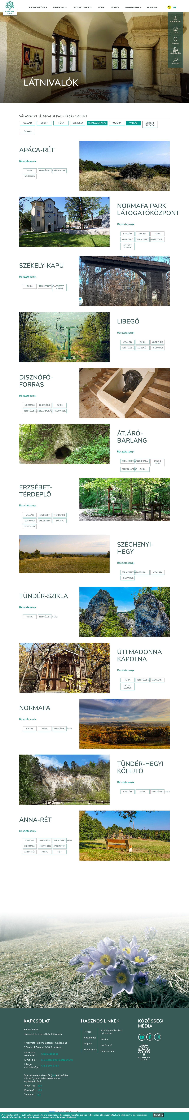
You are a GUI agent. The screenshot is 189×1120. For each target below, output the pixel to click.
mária (59, 520)
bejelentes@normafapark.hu (57, 1060)
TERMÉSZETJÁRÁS (97, 123)
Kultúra (157, 239)
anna (45, 851)
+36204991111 (49, 1054)
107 (40, 1085)
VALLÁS (133, 123)
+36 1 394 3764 (50, 1065)
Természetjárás (48, 170)
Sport (142, 233)
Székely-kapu (41, 265)
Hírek (101, 7)
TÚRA (61, 123)
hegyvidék (60, 170)
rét (60, 851)
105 (40, 1090)
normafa (30, 176)
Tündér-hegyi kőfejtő (140, 767)
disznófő (44, 405)
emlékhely (44, 520)
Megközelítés (133, 7)
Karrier (104, 1039)
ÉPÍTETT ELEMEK (150, 124)
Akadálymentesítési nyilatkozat (111, 1032)
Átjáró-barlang (132, 437)
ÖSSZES (28, 131)
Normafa (152, 7)
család (157, 572)
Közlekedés (90, 1037)
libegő (142, 347)
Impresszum (107, 1051)
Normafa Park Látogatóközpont (148, 209)
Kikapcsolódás (38, 7)
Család (127, 233)
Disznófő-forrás (36, 381)
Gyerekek (127, 239)
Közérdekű (106, 1045)
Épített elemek (127, 246)
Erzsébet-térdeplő (35, 491)
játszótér (59, 846)
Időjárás (88, 1043)
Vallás (30, 515)
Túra (29, 170)
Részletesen (27, 161)
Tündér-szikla (43, 596)
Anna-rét (35, 820)
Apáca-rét (36, 150)
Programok (60, 7)
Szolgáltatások (82, 7)
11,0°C (175, 30)
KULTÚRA (116, 123)
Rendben (158, 1115)
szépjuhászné (129, 469)
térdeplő (59, 515)
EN (174, 7)
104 (54, 1075)
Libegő (128, 321)
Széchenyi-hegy (135, 548)
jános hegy (157, 462)
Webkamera (90, 1049)
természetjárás (33, 410)
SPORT (44, 123)
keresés (175, 61)
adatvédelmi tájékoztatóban (133, 1115)
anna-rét (29, 851)
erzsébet (44, 515)
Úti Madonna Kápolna (139, 655)
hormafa (29, 846)
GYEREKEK (77, 123)
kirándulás (45, 410)
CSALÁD (27, 123)
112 (38, 1094)
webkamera (175, 19)
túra (59, 405)
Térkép (115, 7)
